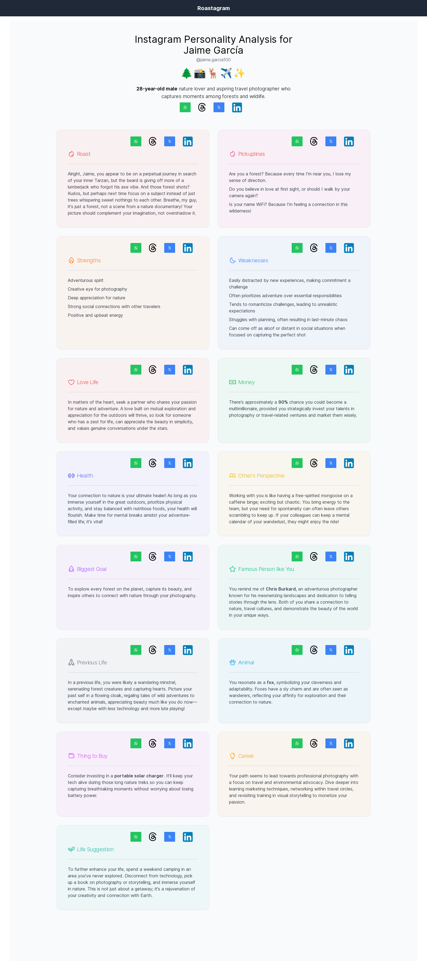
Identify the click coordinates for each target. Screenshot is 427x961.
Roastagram (213, 8)
